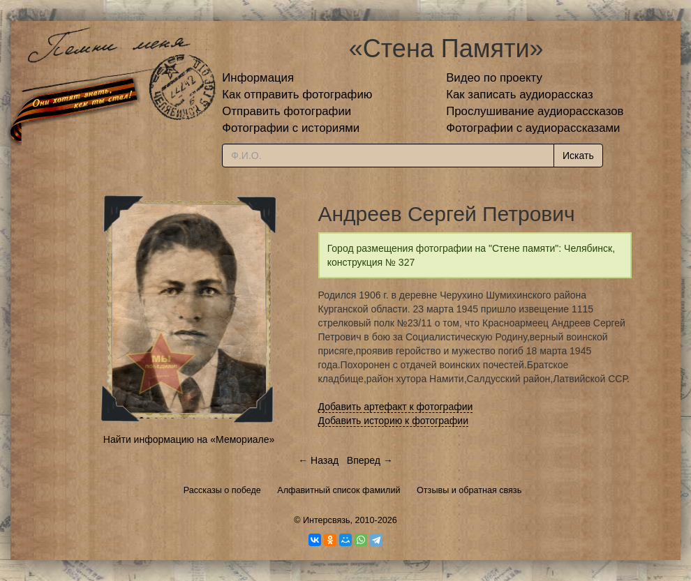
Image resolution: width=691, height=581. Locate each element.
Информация (258, 77)
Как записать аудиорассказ (519, 94)
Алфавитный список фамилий (338, 490)
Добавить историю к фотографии (393, 420)
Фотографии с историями (290, 128)
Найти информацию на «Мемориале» (188, 439)
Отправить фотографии (286, 111)
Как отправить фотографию (297, 94)
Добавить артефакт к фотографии (395, 406)
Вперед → (370, 460)
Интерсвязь (326, 520)
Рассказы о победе (222, 490)
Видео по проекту (494, 77)
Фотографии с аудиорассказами (533, 128)
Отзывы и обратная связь (469, 490)
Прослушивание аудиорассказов (534, 111)
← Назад (318, 460)
